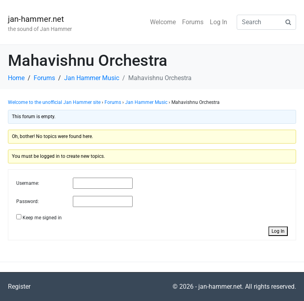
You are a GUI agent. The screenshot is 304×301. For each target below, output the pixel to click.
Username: (27, 183)
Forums (192, 22)
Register (19, 286)
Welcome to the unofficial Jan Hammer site (54, 102)
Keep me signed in (42, 217)
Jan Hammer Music (146, 102)
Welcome (163, 22)
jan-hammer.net (36, 19)
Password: (27, 201)
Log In (218, 22)
